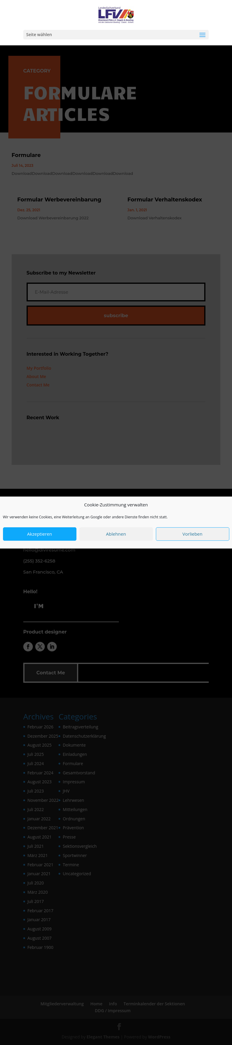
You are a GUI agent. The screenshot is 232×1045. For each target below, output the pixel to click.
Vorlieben (192, 536)
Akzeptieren (39, 536)
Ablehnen (116, 536)
